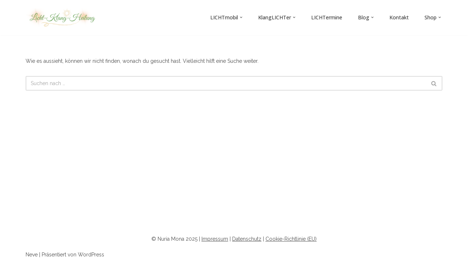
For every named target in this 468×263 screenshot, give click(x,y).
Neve (32, 255)
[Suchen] (226, 83)
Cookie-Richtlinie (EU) (291, 239)
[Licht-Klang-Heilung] (62, 17)
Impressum (214, 239)
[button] (241, 17)
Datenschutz (246, 239)
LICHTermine (326, 17)
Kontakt (399, 17)
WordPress (91, 255)
